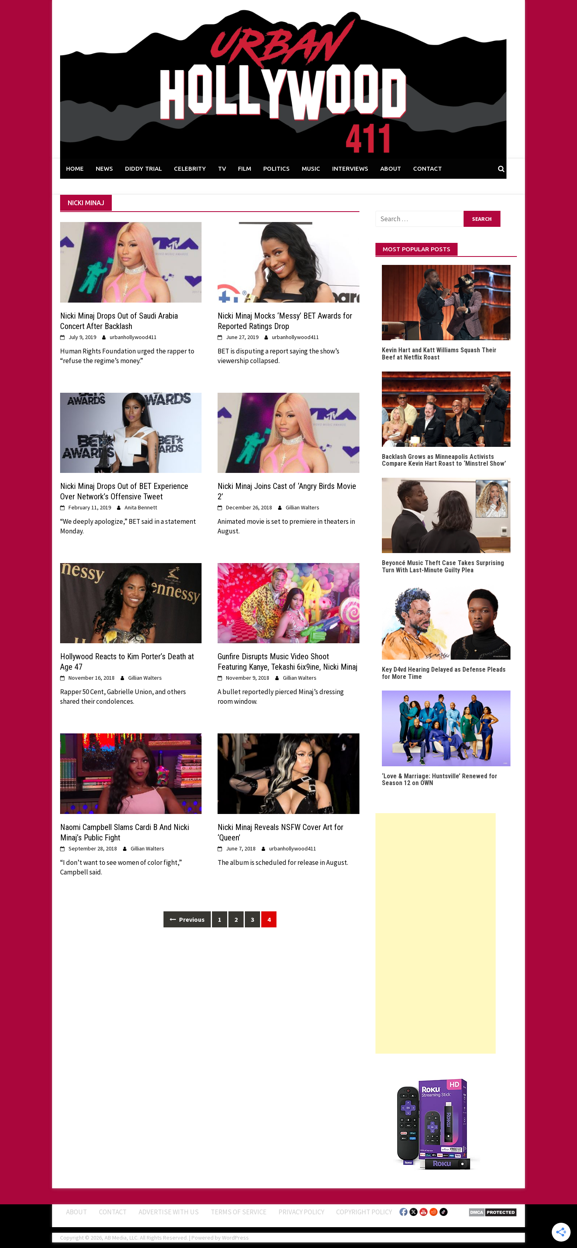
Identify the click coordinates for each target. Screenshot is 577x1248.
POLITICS (276, 168)
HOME (75, 168)
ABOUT (390, 168)
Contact (113, 1212)
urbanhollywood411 (133, 337)
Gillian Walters (302, 507)
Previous (187, 919)
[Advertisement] (435, 933)
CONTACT (427, 168)
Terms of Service (238, 1212)
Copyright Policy (364, 1212)
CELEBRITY (190, 168)
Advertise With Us (169, 1212)
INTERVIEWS (350, 168)
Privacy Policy (301, 1212)
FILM (244, 168)
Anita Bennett (141, 507)
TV (222, 168)
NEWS (104, 168)
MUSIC (311, 168)
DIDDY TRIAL (143, 168)
